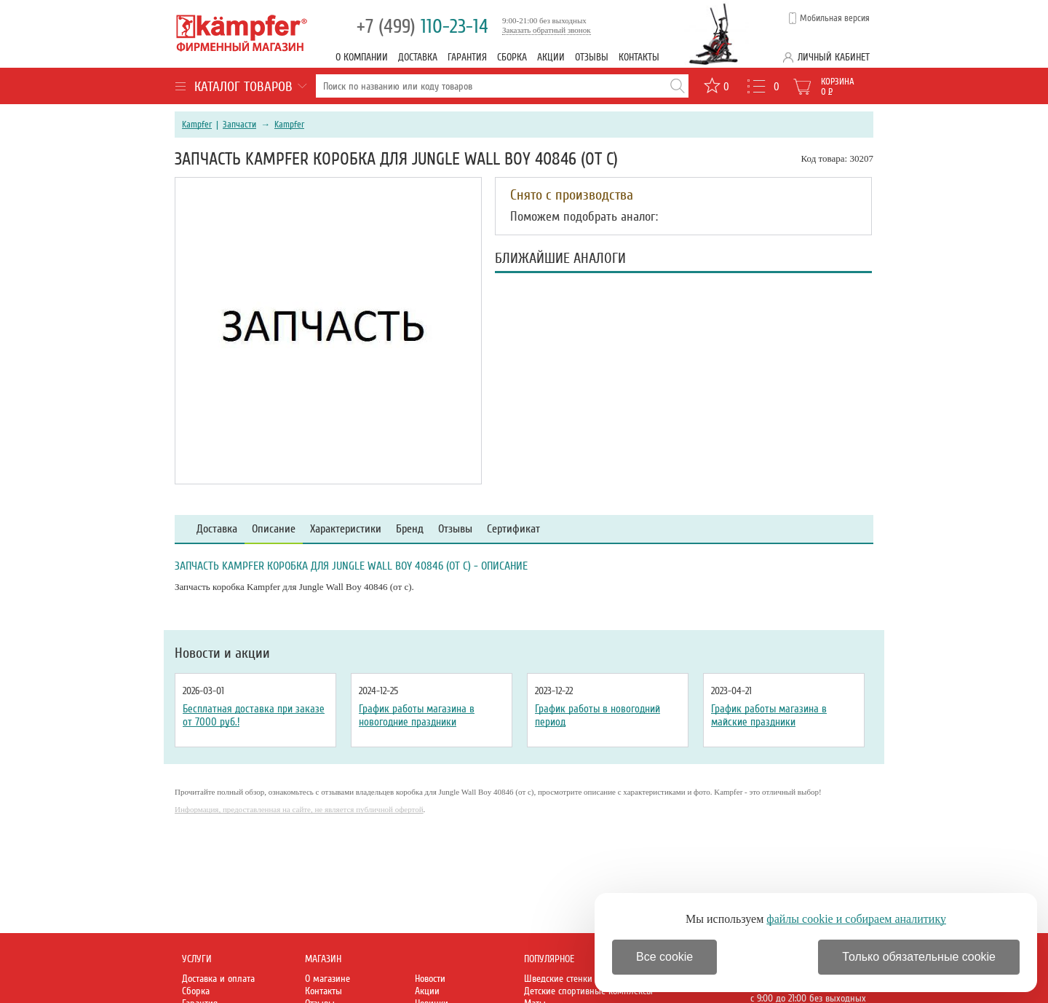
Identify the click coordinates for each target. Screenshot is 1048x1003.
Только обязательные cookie (919, 957)
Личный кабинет (834, 57)
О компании (362, 57)
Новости (430, 978)
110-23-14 (422, 27)
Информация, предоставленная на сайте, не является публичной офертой (299, 809)
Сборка (512, 57)
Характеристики (345, 529)
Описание (273, 529)
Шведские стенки (558, 978)
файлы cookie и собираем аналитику (856, 919)
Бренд (410, 529)
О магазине (327, 978)
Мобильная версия (835, 18)
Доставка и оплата (218, 978)
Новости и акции (222, 653)
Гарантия (467, 57)
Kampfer (197, 124)
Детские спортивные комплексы (588, 991)
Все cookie (664, 957)
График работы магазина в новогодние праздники (417, 715)
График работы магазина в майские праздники (769, 715)
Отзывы (591, 57)
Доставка (417, 57)
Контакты (639, 57)
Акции (551, 57)
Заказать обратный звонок (546, 29)
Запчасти (239, 124)
